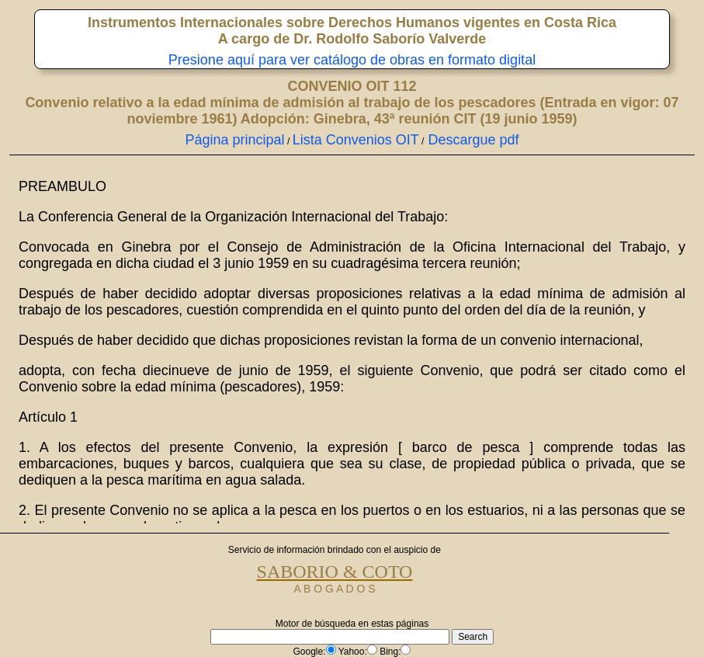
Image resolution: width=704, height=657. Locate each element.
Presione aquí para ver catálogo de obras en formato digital (352, 60)
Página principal (235, 140)
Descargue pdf (471, 140)
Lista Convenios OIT (356, 140)
